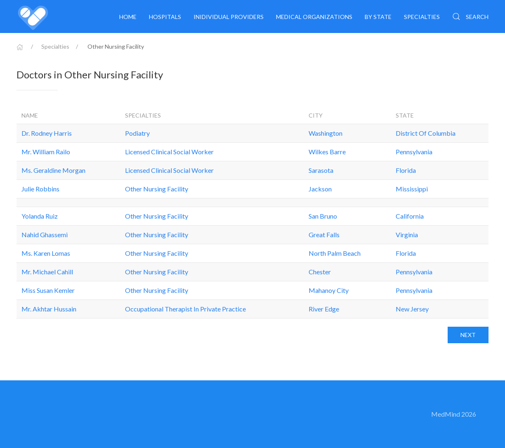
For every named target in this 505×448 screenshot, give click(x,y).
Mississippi (412, 189)
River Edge (324, 309)
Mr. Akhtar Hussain (48, 309)
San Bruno (323, 216)
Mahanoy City (329, 290)
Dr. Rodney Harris (46, 133)
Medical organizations (314, 16)
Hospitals (165, 16)
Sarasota (321, 170)
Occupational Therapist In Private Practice (185, 309)
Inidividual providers (229, 16)
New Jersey (412, 309)
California (410, 216)
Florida (406, 170)
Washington (325, 133)
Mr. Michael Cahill (47, 272)
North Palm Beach (335, 253)
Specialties (422, 16)
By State (378, 16)
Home (128, 16)
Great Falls (324, 234)
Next (468, 334)
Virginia (407, 234)
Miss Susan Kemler (48, 290)
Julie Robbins (40, 189)
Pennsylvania (414, 152)
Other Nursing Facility (156, 189)
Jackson (320, 189)
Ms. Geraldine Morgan (53, 170)
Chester (320, 272)
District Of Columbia (425, 133)
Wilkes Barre (327, 152)
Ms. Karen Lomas (45, 253)
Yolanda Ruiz (39, 216)
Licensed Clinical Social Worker (169, 152)
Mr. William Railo (45, 152)
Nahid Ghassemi (44, 234)
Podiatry (137, 133)
